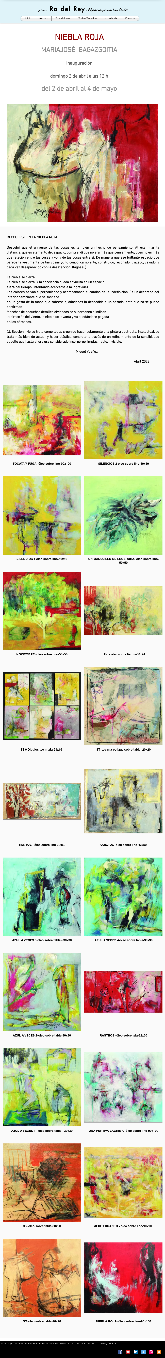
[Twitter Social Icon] (143, 1352)
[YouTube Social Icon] (128, 1352)
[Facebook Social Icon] (120, 1352)
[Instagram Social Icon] (151, 1352)
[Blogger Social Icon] (159, 1352)
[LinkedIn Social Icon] (136, 1352)
